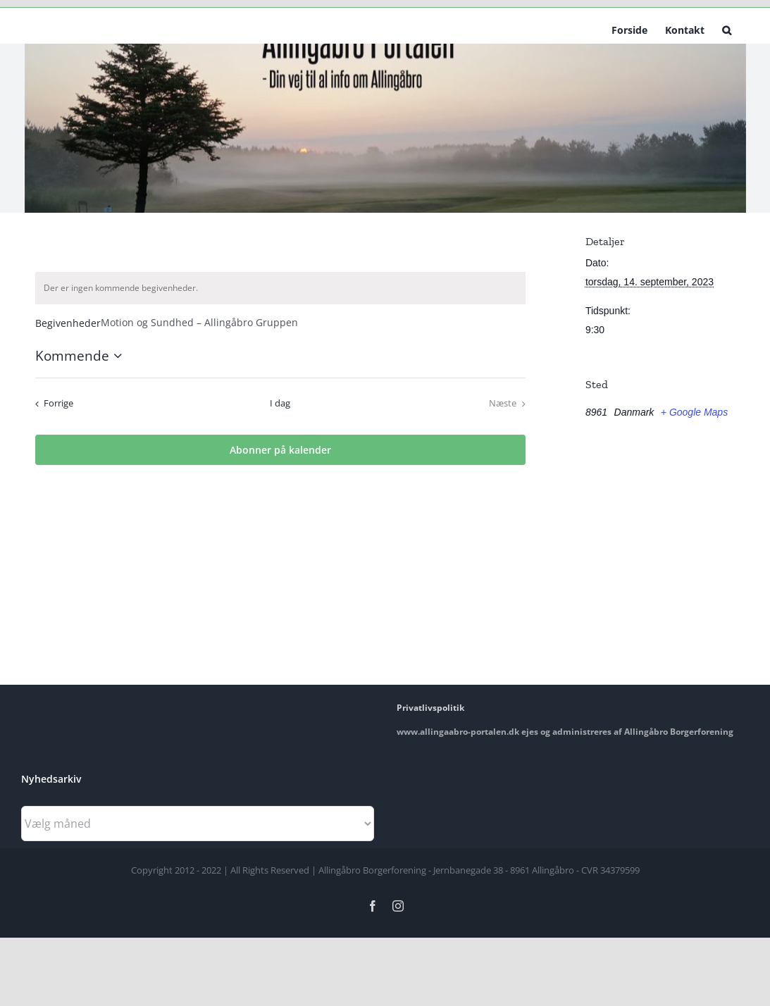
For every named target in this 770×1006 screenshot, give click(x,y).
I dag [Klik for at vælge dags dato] (280, 403)
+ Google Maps (694, 412)
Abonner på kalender (280, 450)
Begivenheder (68, 323)
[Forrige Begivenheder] (52, 403)
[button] (726, 29)
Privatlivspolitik (430, 708)
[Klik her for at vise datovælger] (81, 356)
